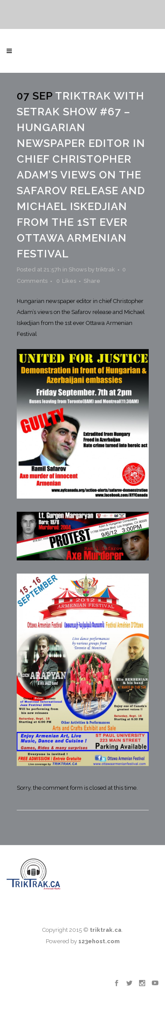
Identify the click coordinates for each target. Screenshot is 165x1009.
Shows (78, 269)
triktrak (105, 269)
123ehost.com (99, 941)
